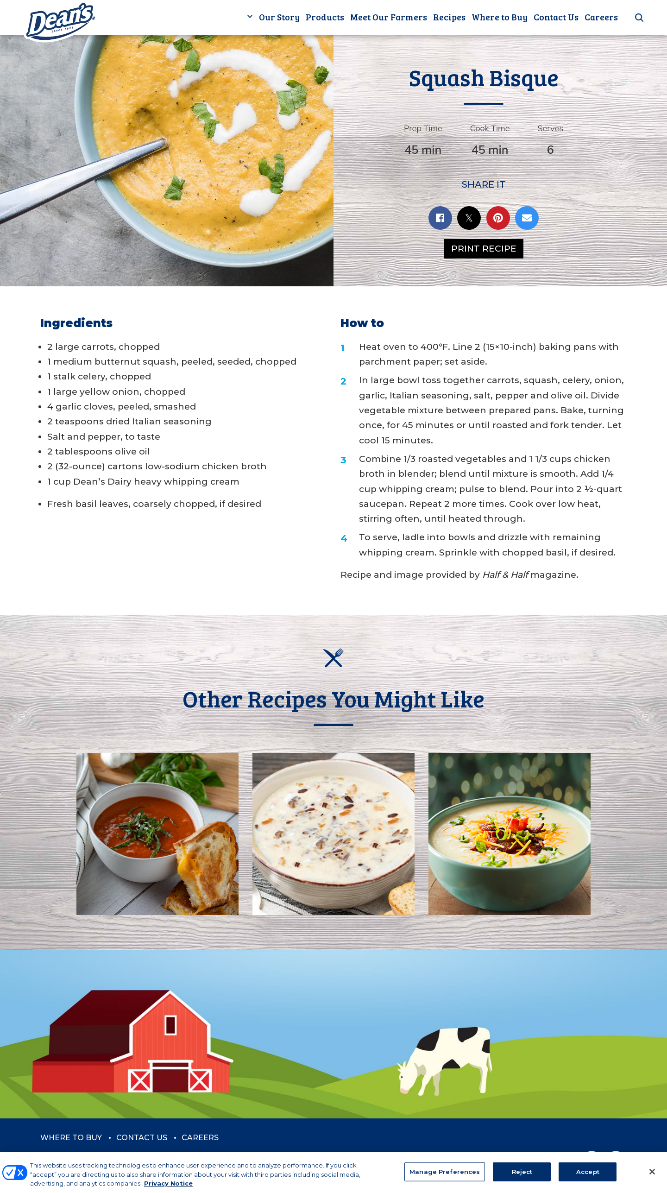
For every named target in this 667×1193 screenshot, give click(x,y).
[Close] (652, 1176)
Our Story (279, 17)
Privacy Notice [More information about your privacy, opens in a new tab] (168, 1188)
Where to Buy (500, 17)
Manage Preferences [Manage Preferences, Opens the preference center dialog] (444, 1176)
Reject (522, 1176)
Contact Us (556, 17)
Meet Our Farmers (388, 17)
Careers (601, 17)
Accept (587, 1176)
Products (325, 17)
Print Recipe (483, 248)
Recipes (449, 17)
